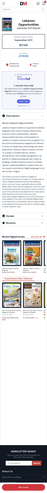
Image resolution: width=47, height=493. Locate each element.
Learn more (23, 106)
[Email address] (19, 463)
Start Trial (23, 101)
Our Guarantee (9, 482)
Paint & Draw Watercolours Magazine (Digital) (11, 311)
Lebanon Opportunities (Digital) (10, 269)
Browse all (38, 236)
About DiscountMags (11, 477)
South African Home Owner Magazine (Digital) (32, 311)
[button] (23, 116)
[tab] (23, 115)
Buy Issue (23, 487)
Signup (36, 463)
